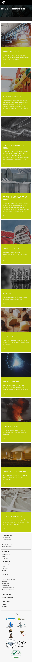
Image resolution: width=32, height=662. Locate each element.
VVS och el (5, 575)
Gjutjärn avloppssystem (8, 579)
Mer (5, 63)
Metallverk (6, 561)
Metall (3, 566)
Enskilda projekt (6, 564)
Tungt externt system (8, 590)
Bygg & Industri (6, 554)
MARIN (3, 556)
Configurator (6, 594)
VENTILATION (5, 551)
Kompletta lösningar (7, 597)
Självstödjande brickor (8, 588)
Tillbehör (4, 582)
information (6, 602)
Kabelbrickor (5, 584)
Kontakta (4, 607)
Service (4, 570)
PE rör (3, 577)
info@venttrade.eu (7, 546)
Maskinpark (5, 568)
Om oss (4, 605)
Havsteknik (5, 558)
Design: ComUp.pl (6, 540)
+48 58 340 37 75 (7, 544)
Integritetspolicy (16, 614)
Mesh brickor (5, 586)
